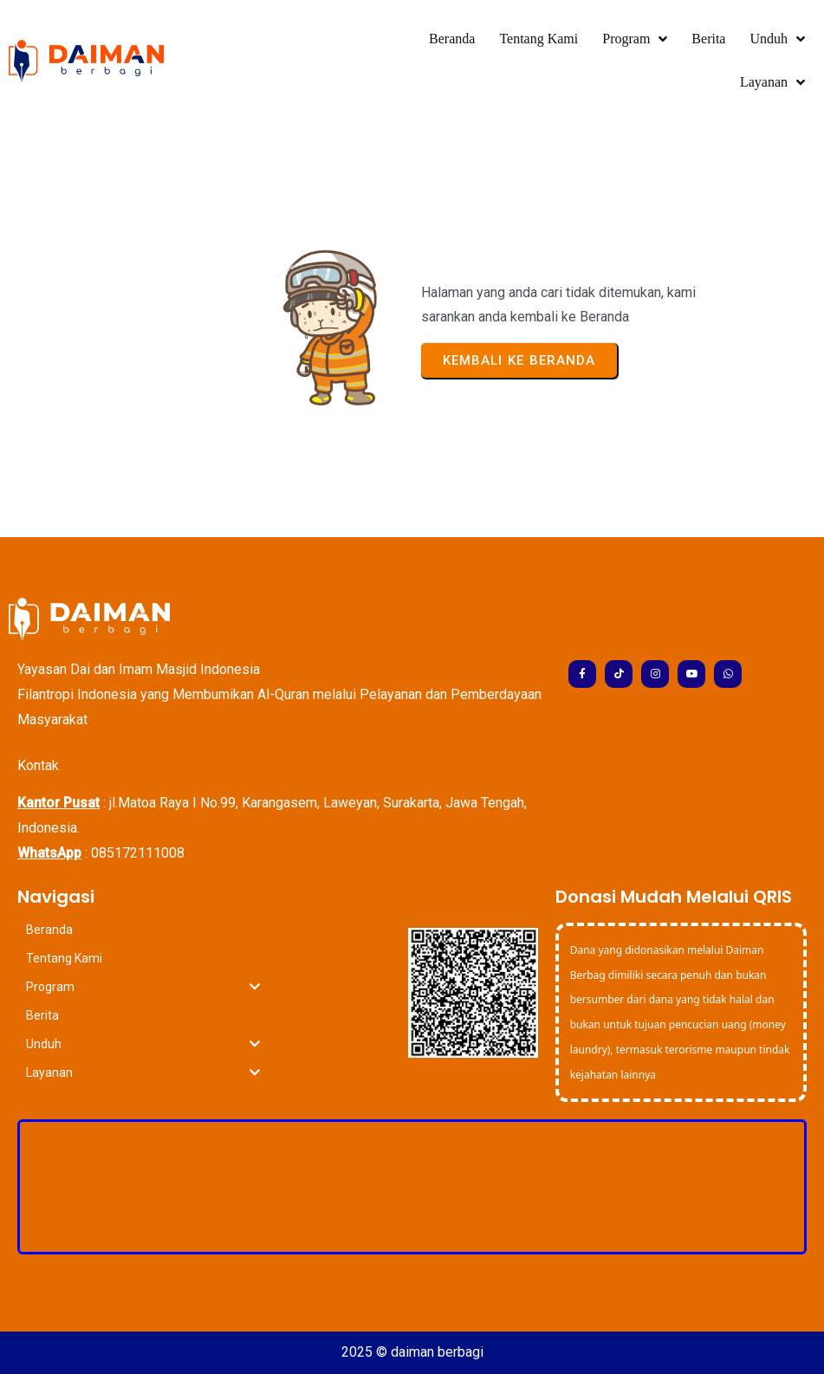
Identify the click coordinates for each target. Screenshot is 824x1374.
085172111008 (138, 853)
